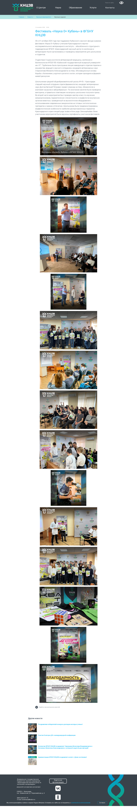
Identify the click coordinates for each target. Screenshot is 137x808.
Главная (21, 17)
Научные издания (60, 17)
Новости (30, 17)
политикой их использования (80, 803)
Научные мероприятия (43, 17)
